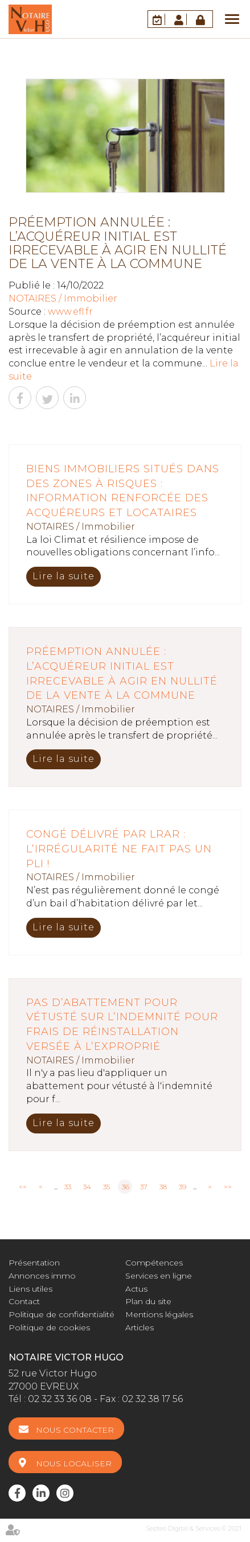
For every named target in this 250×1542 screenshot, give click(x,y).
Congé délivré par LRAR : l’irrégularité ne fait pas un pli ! (119, 848)
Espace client (180, 19)
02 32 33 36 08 (60, 1398)
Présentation (34, 1262)
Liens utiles (30, 1289)
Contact (24, 1301)
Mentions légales (159, 1314)
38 (163, 1186)
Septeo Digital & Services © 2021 (193, 1528)
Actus (136, 1289)
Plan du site (148, 1301)
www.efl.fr (70, 311)
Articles (139, 1327)
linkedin (41, 1493)
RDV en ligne (159, 19)
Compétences (154, 1262)
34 (87, 1186)
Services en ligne (158, 1276)
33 (67, 1186)
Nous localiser (74, 1463)
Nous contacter (75, 1430)
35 (106, 1186)
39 (182, 1186)
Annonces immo (42, 1276)
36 (125, 1186)
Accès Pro (201, 19)
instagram (64, 1493)
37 (143, 1186)
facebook (17, 1493)
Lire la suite (63, 576)
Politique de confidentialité (61, 1314)
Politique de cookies (49, 1327)
